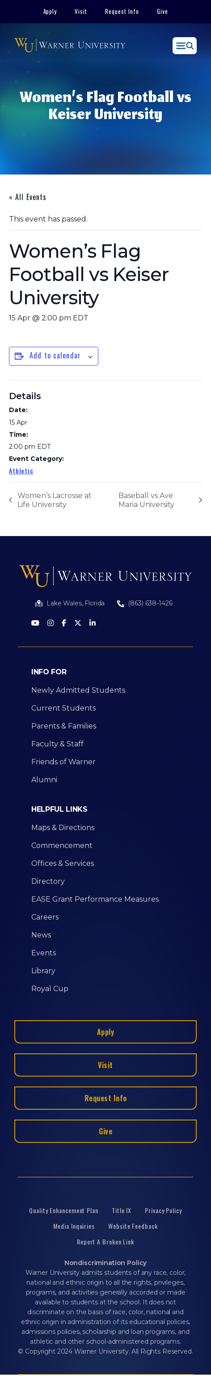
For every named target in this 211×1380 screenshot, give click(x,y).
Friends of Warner (63, 762)
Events (43, 953)
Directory (48, 881)
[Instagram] (50, 623)
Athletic (21, 470)
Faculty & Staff (57, 744)
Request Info (122, 11)
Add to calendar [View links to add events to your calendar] (55, 355)
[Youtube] (35, 623)
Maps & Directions (62, 827)
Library (43, 971)
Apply (50, 11)
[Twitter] (77, 623)
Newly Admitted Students (78, 690)
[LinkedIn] (92, 623)
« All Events (27, 197)
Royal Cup (49, 988)
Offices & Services (62, 863)
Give (162, 11)
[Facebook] (64, 623)
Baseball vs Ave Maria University (146, 500)
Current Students (63, 708)
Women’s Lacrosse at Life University (54, 500)
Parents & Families (63, 726)
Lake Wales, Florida (75, 603)
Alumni (44, 779)
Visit (81, 11)
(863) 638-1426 (150, 603)
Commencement (62, 845)
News (41, 935)
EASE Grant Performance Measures (95, 899)
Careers (45, 917)
